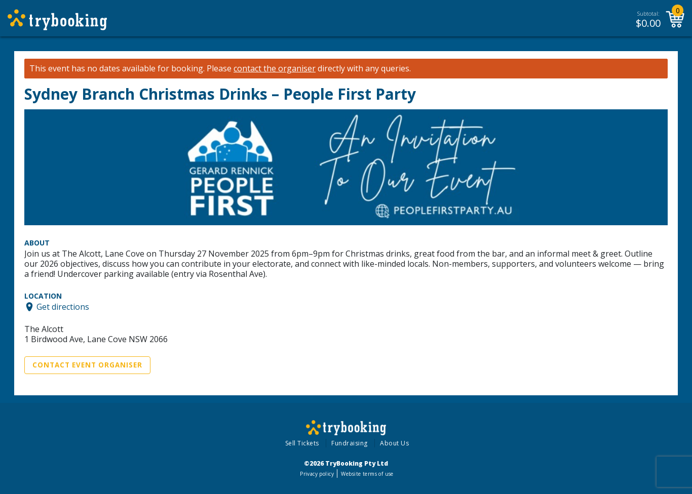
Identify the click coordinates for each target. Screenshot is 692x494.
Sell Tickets (302, 443)
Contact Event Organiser (87, 364)
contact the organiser (275, 68)
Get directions (62, 306)
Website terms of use (367, 473)
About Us (394, 443)
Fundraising (349, 443)
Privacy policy (317, 473)
